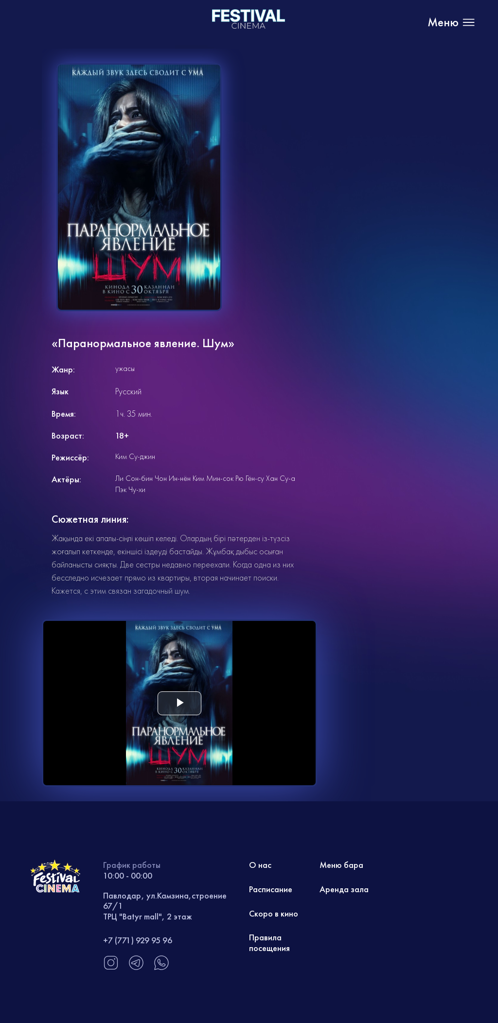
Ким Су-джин (135, 456)
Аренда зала (344, 889)
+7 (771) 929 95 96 (137, 940)
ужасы (125, 368)
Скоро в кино (273, 913)
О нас (260, 864)
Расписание (270, 889)
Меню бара (341, 864)
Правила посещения (269, 942)
